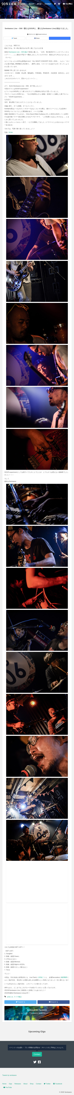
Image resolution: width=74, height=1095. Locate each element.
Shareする (53, 1002)
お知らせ (10, 997)
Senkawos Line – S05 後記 (18, 52)
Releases (18, 1084)
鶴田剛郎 (64, 977)
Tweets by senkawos (9, 1075)
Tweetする (20, 1002)
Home (4, 1084)
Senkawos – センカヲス (12, 4)
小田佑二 (41, 977)
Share (37, 38)
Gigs (10, 1084)
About (31, 4)
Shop (39, 4)
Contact (48, 4)
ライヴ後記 (18, 997)
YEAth (10, 132)
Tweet (14, 38)
